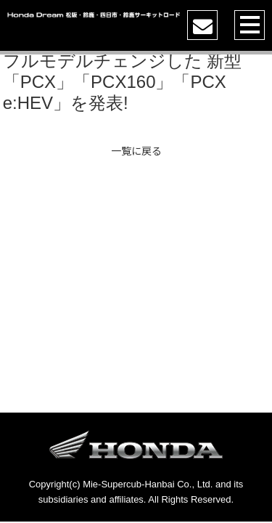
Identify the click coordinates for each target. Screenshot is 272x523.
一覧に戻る (136, 150)
